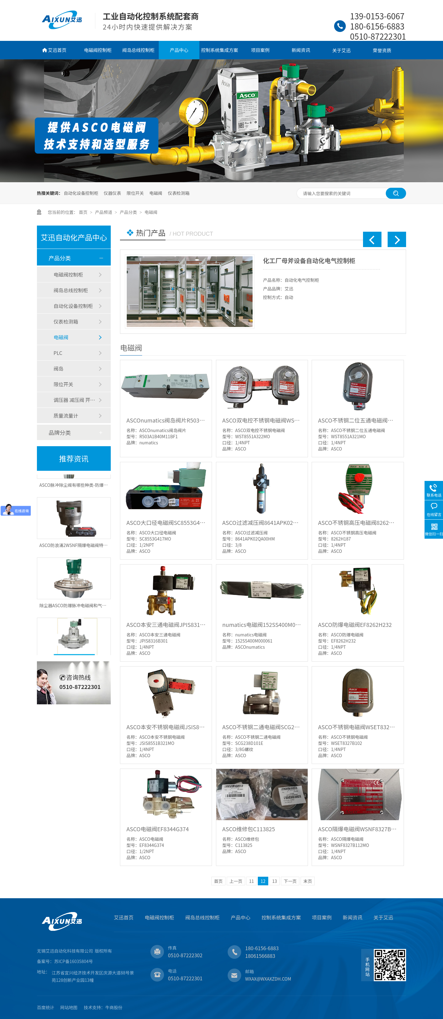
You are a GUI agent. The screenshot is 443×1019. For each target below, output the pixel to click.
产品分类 (129, 212)
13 (274, 881)
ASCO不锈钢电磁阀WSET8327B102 (357, 727)
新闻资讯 (301, 50)
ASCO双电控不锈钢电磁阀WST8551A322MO (261, 420)
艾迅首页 (57, 50)
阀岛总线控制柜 (138, 50)
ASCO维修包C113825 (248, 829)
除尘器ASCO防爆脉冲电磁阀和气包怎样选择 (81, 607)
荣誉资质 (382, 50)
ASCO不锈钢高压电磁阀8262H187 (357, 522)
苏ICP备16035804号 (73, 961)
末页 (307, 881)
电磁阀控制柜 (98, 50)
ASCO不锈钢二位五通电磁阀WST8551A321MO (357, 420)
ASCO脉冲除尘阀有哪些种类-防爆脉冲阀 (78, 487)
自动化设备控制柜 (81, 193)
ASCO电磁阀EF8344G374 (157, 829)
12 (263, 881)
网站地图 (69, 1007)
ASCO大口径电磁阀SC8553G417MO (166, 522)
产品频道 (104, 212)
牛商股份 (113, 1007)
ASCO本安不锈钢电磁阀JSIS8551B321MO (166, 727)
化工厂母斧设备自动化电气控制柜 (309, 260)
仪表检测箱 (179, 193)
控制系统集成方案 (219, 50)
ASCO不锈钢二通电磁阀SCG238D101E (261, 727)
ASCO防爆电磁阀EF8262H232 (355, 624)
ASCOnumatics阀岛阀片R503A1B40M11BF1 (166, 420)
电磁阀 (156, 193)
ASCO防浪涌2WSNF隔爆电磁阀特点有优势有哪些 (86, 547)
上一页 (235, 881)
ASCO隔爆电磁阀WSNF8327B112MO (357, 829)
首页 (83, 212)
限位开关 (135, 193)
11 (251, 881)
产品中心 (179, 50)
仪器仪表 (112, 193)
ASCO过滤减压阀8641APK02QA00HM (261, 522)
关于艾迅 (341, 50)
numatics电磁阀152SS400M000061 (261, 624)
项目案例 (260, 50)
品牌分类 (60, 432)
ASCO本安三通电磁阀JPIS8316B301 (166, 624)
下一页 (290, 881)
